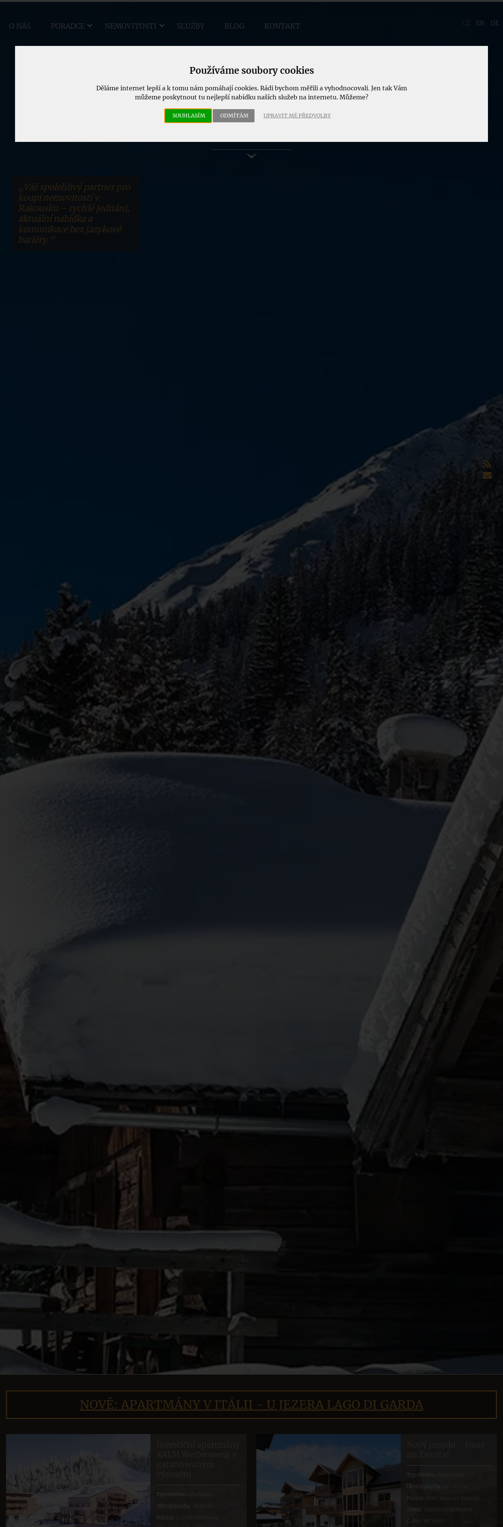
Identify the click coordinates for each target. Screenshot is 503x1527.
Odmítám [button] (234, 115)
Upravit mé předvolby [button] (297, 115)
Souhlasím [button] (189, 115)
